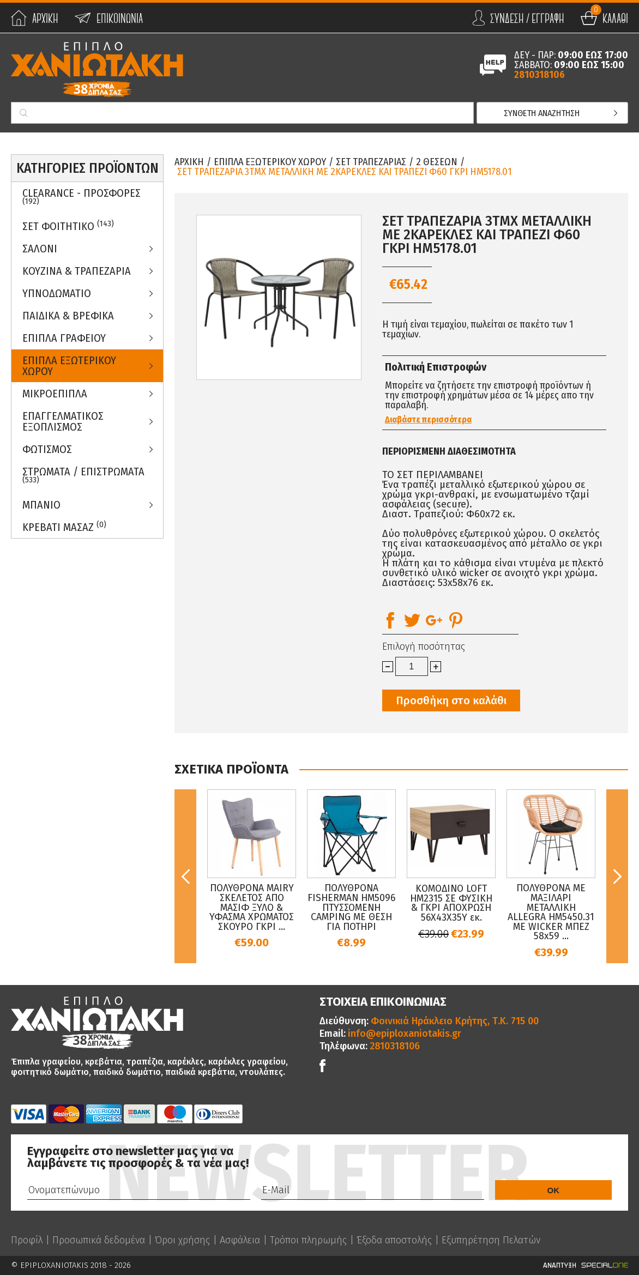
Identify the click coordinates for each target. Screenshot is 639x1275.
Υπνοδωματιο (56, 293)
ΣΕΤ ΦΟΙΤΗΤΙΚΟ (68, 226)
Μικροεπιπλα (54, 393)
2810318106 (539, 75)
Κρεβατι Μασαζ (64, 526)
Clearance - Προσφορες (81, 196)
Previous (185, 876)
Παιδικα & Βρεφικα (68, 315)
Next (617, 876)
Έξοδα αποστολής (394, 1240)
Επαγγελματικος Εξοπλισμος (63, 421)
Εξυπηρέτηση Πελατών (491, 1240)
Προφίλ (27, 1240)
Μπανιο (41, 504)
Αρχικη (189, 162)
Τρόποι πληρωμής (308, 1240)
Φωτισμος (47, 449)
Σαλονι (39, 248)
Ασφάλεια (240, 1240)
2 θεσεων (436, 162)
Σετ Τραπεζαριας (371, 162)
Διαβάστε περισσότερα (428, 419)
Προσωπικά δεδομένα (98, 1240)
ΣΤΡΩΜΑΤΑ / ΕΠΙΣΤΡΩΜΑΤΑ (83, 475)
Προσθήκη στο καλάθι (451, 700)
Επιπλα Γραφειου (64, 338)
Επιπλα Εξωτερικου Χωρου (69, 366)
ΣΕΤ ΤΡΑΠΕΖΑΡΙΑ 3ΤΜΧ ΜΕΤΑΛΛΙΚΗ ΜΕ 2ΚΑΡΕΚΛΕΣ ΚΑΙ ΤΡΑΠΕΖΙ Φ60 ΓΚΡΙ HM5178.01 (344, 172)
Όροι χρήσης (182, 1240)
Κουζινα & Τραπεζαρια (76, 270)
